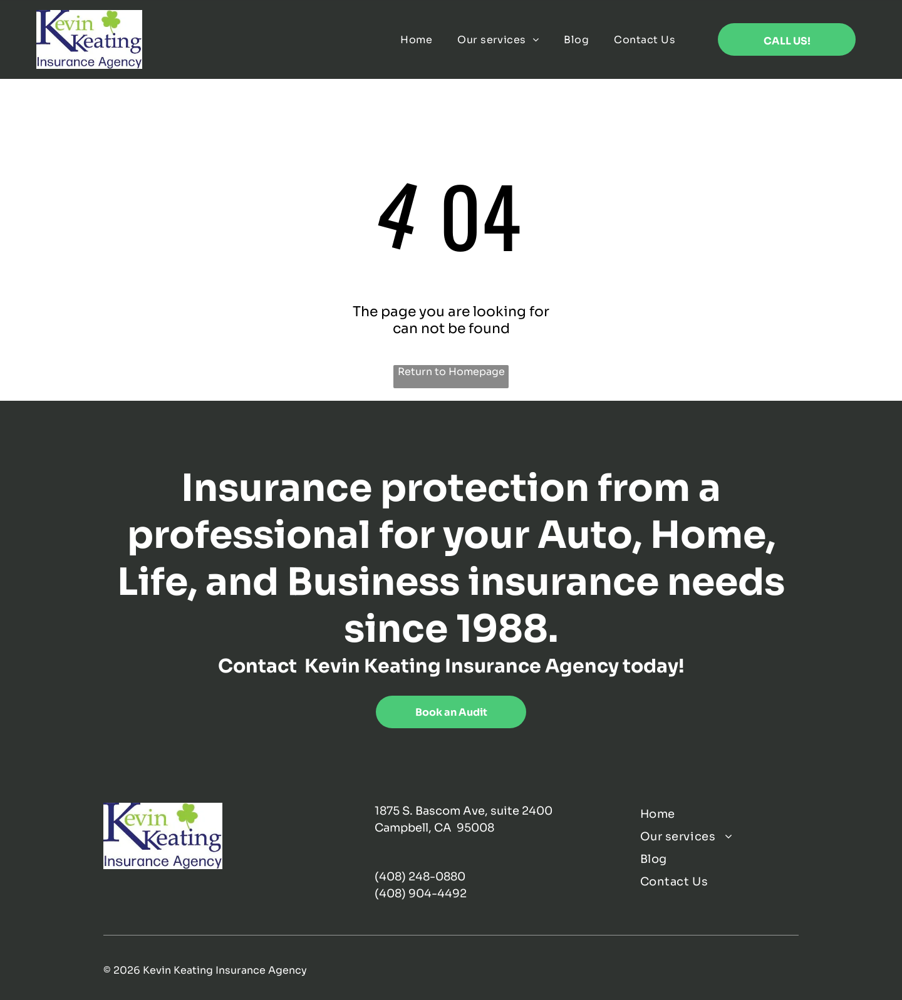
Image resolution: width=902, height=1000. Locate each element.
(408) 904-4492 (421, 893)
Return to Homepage (451, 371)
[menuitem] (416, 39)
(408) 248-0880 (420, 877)
